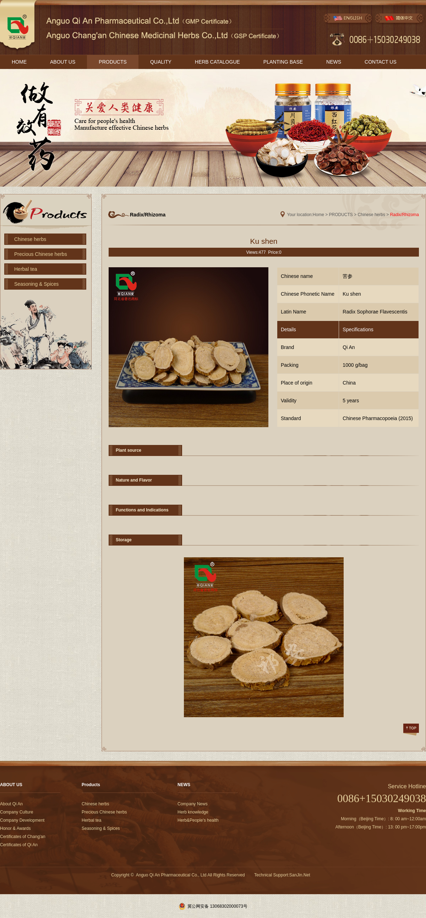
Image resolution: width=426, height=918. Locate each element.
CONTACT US (381, 62)
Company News (193, 803)
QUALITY (160, 62)
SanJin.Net (299, 875)
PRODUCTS (113, 62)
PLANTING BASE (283, 62)
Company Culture (16, 812)
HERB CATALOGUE (217, 62)
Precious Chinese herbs (40, 254)
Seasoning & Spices (36, 284)
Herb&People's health (198, 820)
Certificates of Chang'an (22, 836)
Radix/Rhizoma (404, 214)
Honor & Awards (15, 828)
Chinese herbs (30, 239)
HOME (19, 62)
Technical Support (271, 875)
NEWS (333, 62)
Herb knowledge (193, 812)
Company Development (22, 820)
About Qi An (11, 803)
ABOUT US (62, 62)
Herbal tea (25, 269)
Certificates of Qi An (19, 844)
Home (318, 214)
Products (91, 784)
